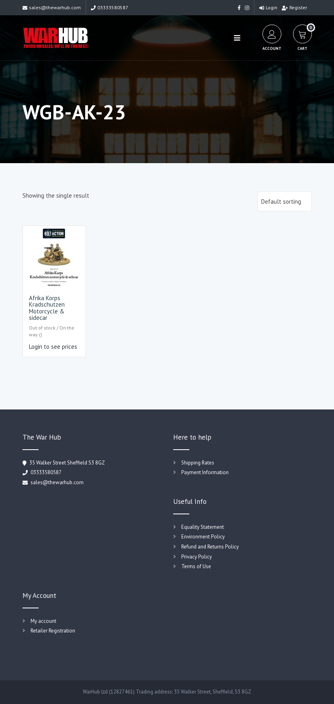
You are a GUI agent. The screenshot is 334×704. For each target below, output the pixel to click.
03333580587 (109, 7)
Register (294, 7)
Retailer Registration (53, 630)
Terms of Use (196, 566)
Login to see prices (53, 346)
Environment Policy (203, 536)
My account (43, 621)
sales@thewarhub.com (52, 7)
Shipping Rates (197, 462)
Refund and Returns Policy (210, 546)
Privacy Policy (196, 556)
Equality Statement (202, 527)
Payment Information (205, 472)
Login (268, 7)
